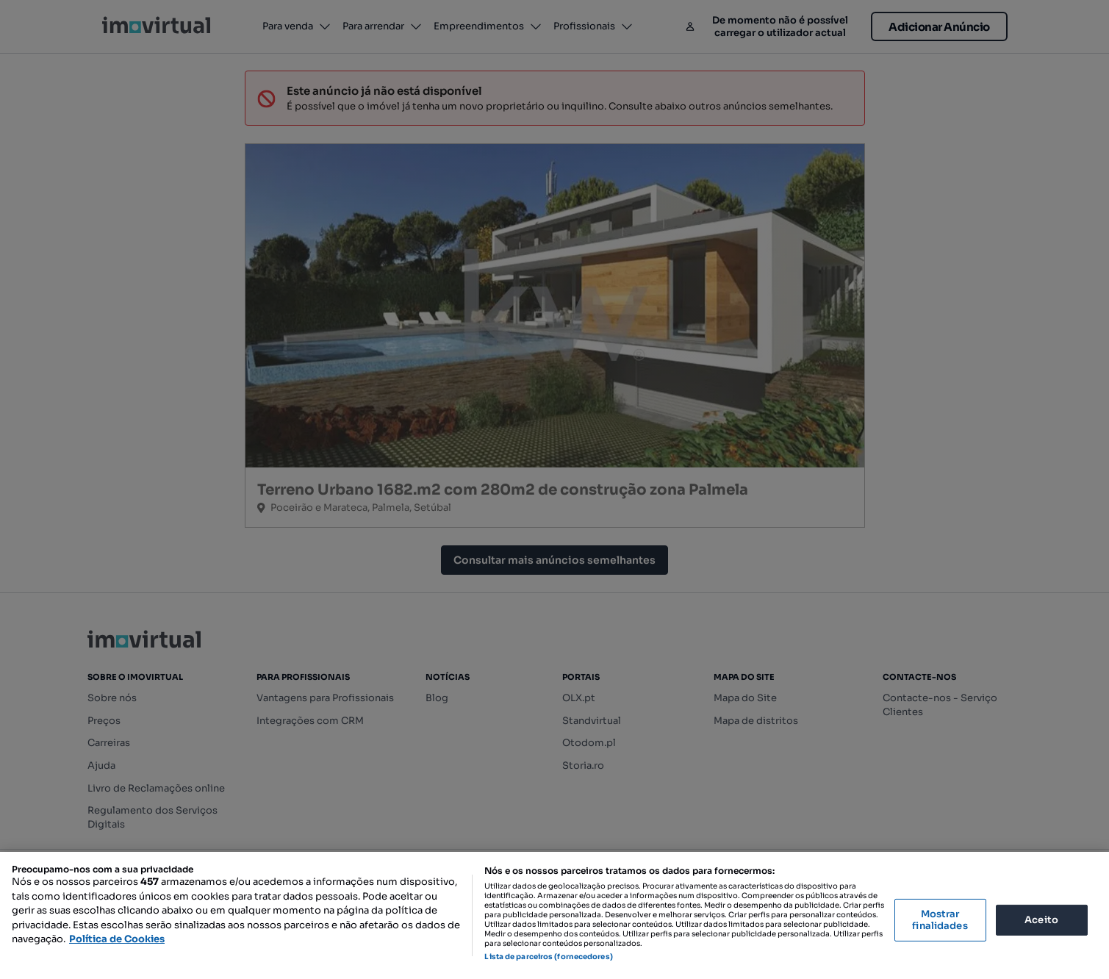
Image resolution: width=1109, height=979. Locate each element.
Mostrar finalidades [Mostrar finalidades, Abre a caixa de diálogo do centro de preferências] (939, 920)
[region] (554, 915)
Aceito (1041, 920)
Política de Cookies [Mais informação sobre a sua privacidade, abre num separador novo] (117, 939)
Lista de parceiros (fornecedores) (548, 956)
